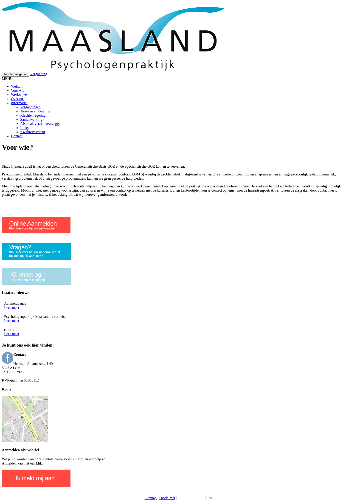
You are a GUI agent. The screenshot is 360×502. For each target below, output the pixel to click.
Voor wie (17, 90)
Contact (16, 136)
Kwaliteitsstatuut (32, 132)
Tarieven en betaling (35, 111)
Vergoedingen (30, 107)
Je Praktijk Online (191, 498)
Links (24, 128)
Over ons (17, 99)
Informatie (19, 103)
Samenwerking (31, 119)
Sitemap (151, 498)
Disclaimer (167, 498)
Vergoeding (38, 74)
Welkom (17, 86)
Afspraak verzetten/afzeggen (41, 124)
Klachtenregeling (32, 115)
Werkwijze (19, 95)
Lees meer (11, 308)
